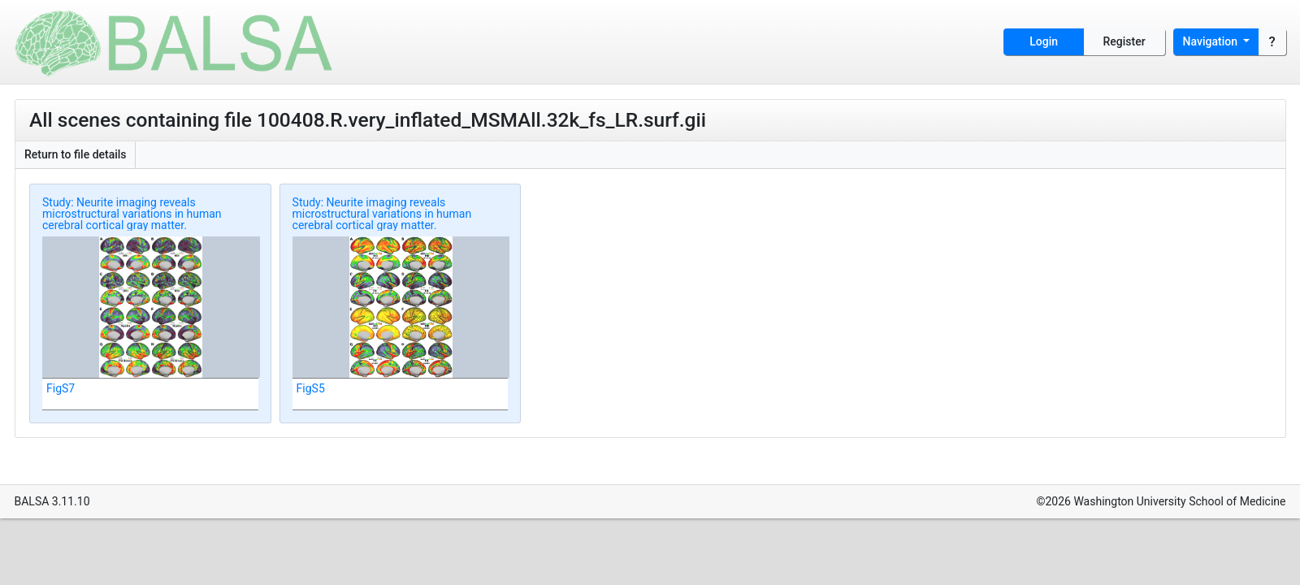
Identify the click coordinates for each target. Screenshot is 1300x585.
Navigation (1212, 41)
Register (1124, 41)
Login (1043, 41)
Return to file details (75, 154)
